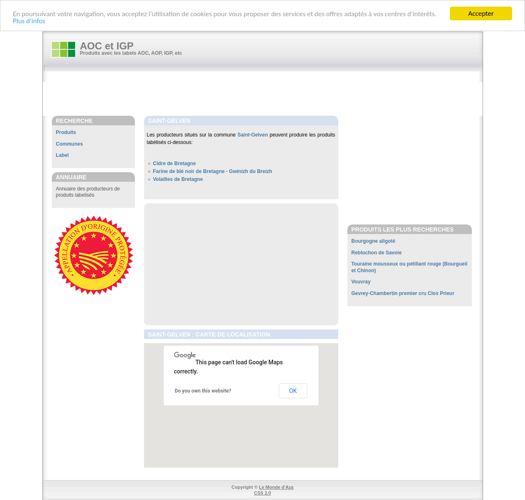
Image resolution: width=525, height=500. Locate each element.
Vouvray (361, 282)
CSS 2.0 (262, 492)
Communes (69, 144)
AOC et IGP (107, 45)
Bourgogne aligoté (374, 241)
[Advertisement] (267, 94)
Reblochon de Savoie (377, 253)
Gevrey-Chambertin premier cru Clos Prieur (403, 293)
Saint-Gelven (252, 135)
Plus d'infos (29, 20)
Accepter (480, 13)
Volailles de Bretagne (178, 179)
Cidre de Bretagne (174, 163)
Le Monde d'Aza (276, 487)
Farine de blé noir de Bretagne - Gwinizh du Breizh (212, 171)
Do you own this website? (203, 391)
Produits (66, 132)
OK (293, 391)
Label (62, 155)
